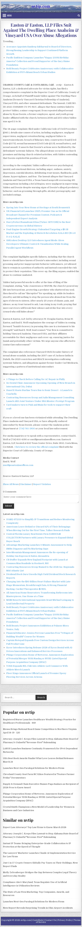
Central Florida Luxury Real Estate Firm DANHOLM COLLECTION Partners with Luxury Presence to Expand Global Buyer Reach (39, 538)
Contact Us (50, 920)
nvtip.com (41, 6)
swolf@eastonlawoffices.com (18, 465)
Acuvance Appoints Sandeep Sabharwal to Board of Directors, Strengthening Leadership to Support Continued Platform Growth (39, 50)
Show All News (11, 484)
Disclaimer (26, 484)
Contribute (37, 920)
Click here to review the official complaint (37, 447)
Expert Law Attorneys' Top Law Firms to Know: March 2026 (34, 827)
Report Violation (42, 484)
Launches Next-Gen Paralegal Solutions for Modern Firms (33, 768)
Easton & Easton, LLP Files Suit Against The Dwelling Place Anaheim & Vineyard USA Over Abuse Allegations (41, 30)
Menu (9, 15)
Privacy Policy (65, 920)
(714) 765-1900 (27, 428)
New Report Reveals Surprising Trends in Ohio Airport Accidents (38, 908)
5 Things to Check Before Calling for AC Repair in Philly (35, 379)
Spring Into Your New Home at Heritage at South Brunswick (38, 207)
